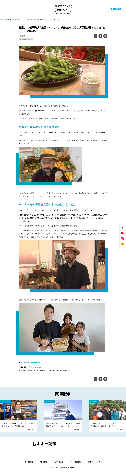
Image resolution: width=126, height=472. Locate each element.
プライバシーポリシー (96, 462)
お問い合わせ (59, 462)
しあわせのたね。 (26, 39)
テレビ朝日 (29, 462)
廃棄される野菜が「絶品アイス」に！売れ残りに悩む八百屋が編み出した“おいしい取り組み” (33, 19)
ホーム (2, 19)
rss (122, 244)
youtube (122, 233)
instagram (122, 239)
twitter (122, 228)
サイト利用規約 (75, 462)
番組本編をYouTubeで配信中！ (31, 362)
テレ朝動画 (43, 462)
